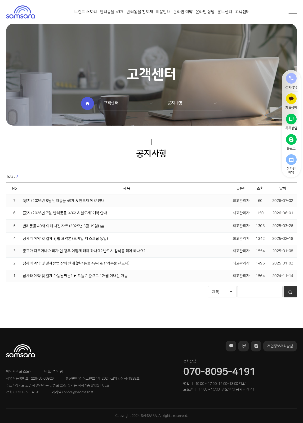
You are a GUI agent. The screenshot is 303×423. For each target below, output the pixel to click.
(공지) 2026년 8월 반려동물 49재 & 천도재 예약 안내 (64, 201)
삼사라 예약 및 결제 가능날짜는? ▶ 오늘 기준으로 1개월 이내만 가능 (75, 276)
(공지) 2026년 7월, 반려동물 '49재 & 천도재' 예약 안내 (65, 213)
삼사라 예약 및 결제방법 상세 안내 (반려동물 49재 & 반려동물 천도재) (76, 263)
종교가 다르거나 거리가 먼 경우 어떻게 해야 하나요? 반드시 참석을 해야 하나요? (84, 251)
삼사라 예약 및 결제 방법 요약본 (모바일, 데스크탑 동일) (65, 239)
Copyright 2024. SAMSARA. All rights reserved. (151, 416)
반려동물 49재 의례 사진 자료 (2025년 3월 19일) (61, 226)
